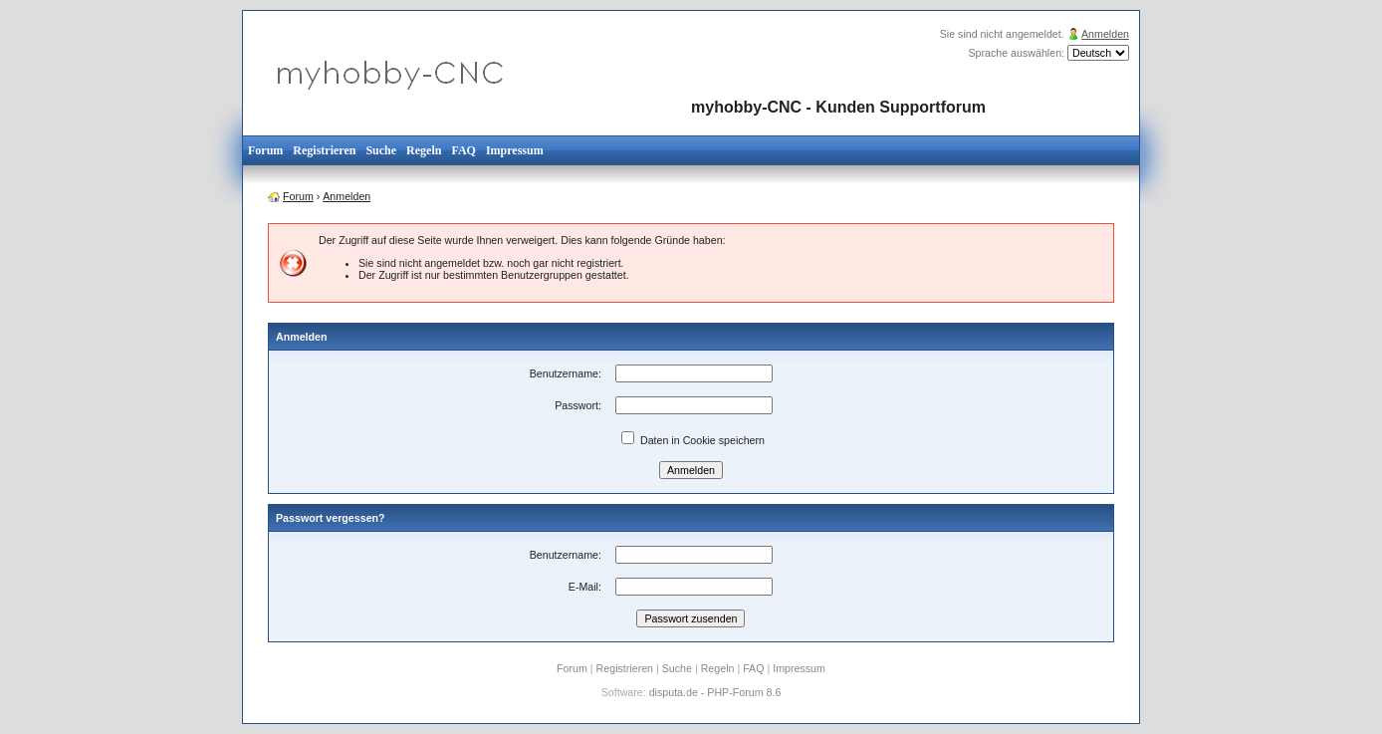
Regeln (423, 150)
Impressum (515, 150)
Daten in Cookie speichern (693, 440)
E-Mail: (585, 587)
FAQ (463, 150)
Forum (265, 150)
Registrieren (324, 150)
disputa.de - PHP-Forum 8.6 (715, 692)
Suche (380, 150)
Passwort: (578, 405)
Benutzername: (565, 373)
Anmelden (1105, 34)
